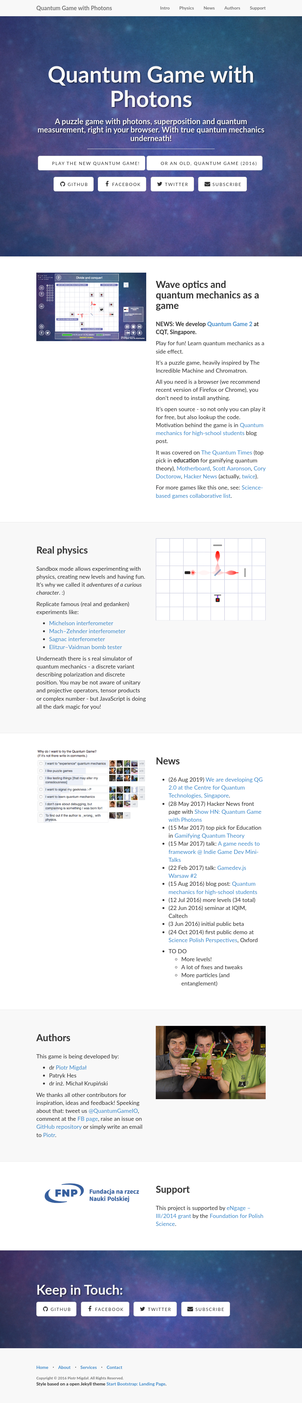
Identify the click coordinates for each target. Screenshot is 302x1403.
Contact (114, 1367)
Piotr (49, 1134)
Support (258, 8)
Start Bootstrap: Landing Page (135, 1383)
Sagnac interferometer (77, 638)
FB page (87, 1118)
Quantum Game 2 (229, 323)
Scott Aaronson (231, 468)
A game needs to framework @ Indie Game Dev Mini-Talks (214, 851)
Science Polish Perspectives (203, 939)
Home (42, 1367)
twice (248, 476)
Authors (232, 8)
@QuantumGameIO (113, 1110)
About (64, 1367)
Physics (186, 8)
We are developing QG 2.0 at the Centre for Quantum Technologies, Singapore (216, 787)
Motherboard (193, 468)
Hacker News (200, 476)
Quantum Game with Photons (74, 7)
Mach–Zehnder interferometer (87, 630)
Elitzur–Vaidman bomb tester (85, 646)
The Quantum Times (226, 452)
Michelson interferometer (81, 622)
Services (88, 1367)
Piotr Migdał (71, 1067)
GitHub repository (59, 1126)
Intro (165, 8)
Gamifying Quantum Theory (210, 835)
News (209, 8)
